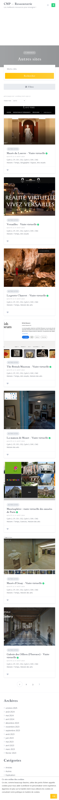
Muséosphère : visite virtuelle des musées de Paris (29, 510)
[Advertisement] (29, 27)
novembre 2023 (12, 726)
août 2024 (10, 711)
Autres (8, 771)
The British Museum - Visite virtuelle (28, 366)
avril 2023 (10, 745)
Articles (9, 767)
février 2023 (11, 753)
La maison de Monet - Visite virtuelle (27, 437)
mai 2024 (9, 715)
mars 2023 (10, 749)
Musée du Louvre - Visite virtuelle (26, 153)
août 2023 (10, 734)
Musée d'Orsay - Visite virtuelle (24, 583)
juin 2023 (10, 738)
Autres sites (13, 149)
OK (53, 796)
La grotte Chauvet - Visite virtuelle (26, 295)
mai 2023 (9, 741)
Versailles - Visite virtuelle (22, 224)
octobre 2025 (11, 708)
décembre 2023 (12, 723)
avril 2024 (10, 719)
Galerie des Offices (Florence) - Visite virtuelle (28, 656)
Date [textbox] (15, 101)
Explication (10, 775)
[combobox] (19, 100)
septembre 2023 (13, 730)
